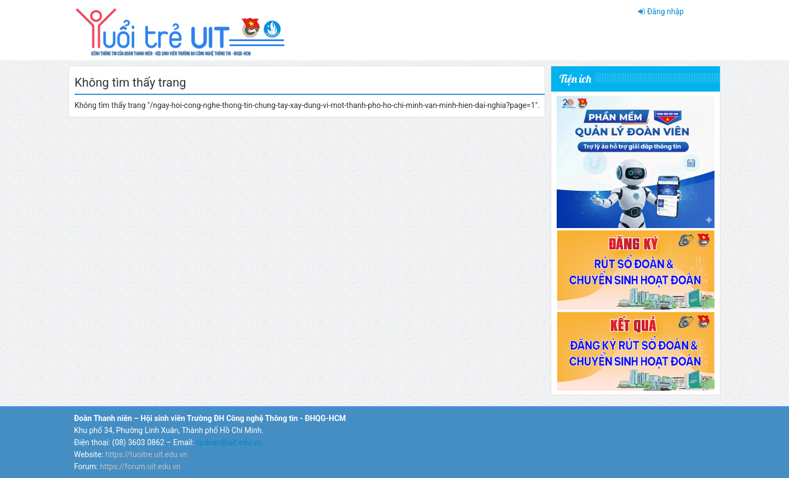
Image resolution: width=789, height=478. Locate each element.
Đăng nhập (665, 11)
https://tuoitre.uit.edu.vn (146, 454)
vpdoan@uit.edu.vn (228, 442)
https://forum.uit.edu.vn (140, 466)
